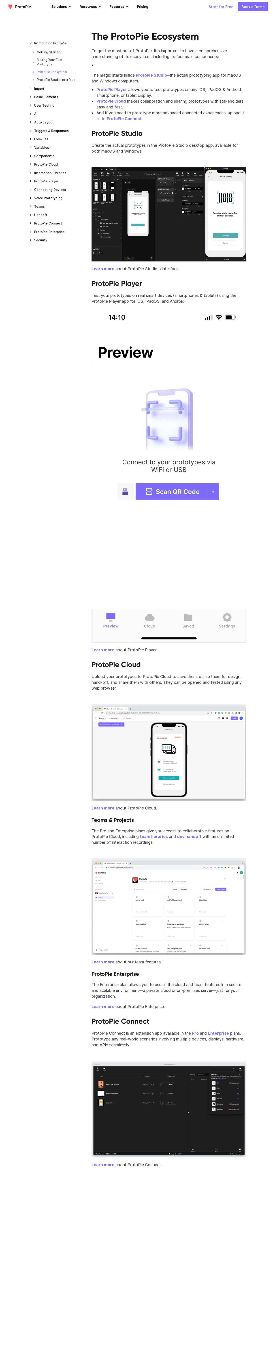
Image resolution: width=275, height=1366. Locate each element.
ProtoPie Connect (120, 1021)
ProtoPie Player (117, 283)
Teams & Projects (113, 820)
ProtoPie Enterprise (115, 974)
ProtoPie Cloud (116, 664)
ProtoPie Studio (117, 133)
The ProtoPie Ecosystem (145, 36)
